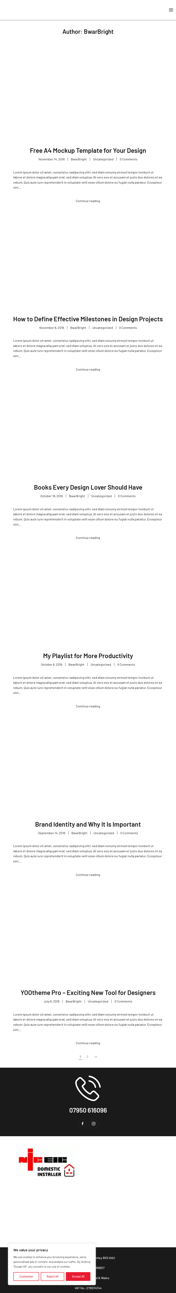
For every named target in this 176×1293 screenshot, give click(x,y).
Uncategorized (103, 159)
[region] (52, 1264)
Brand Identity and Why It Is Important (88, 824)
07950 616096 (88, 1110)
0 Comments (128, 159)
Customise (26, 1276)
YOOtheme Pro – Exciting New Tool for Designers (88, 992)
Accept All (78, 1276)
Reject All (52, 1276)
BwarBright (79, 159)
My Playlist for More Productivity (88, 655)
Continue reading (88, 201)
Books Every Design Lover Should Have (88, 487)
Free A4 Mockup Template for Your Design (88, 150)
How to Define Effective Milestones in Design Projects (88, 319)
